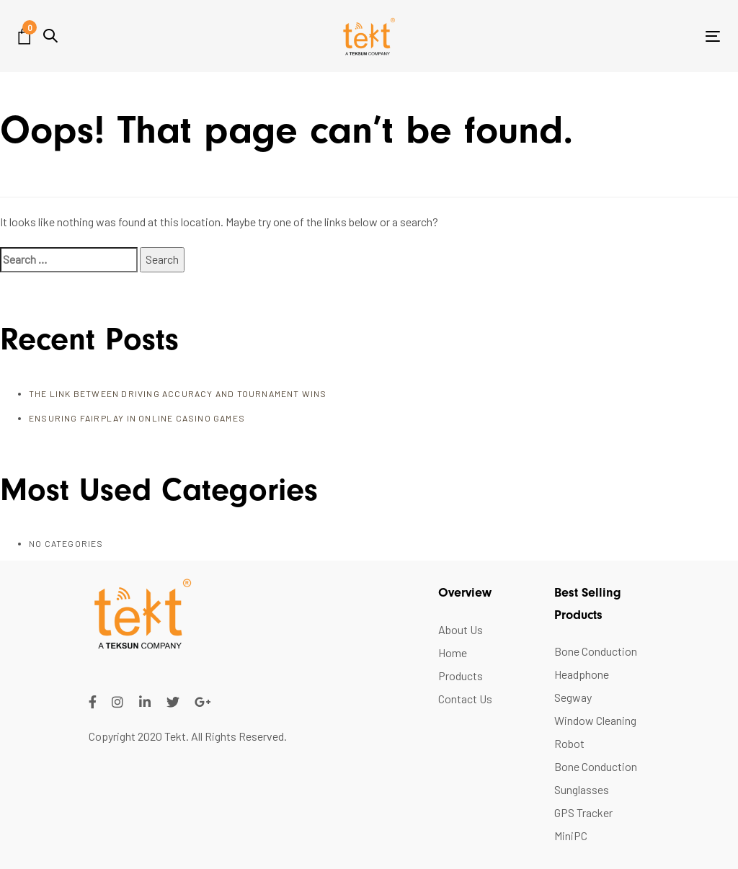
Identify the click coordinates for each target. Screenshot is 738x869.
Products (460, 675)
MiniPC (570, 835)
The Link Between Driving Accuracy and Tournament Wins (178, 393)
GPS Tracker (583, 812)
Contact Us (465, 698)
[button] (50, 35)
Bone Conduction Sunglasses (595, 777)
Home (452, 652)
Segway (573, 697)
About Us (460, 629)
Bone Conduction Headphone (595, 662)
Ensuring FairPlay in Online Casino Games (137, 418)
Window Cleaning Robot (595, 731)
